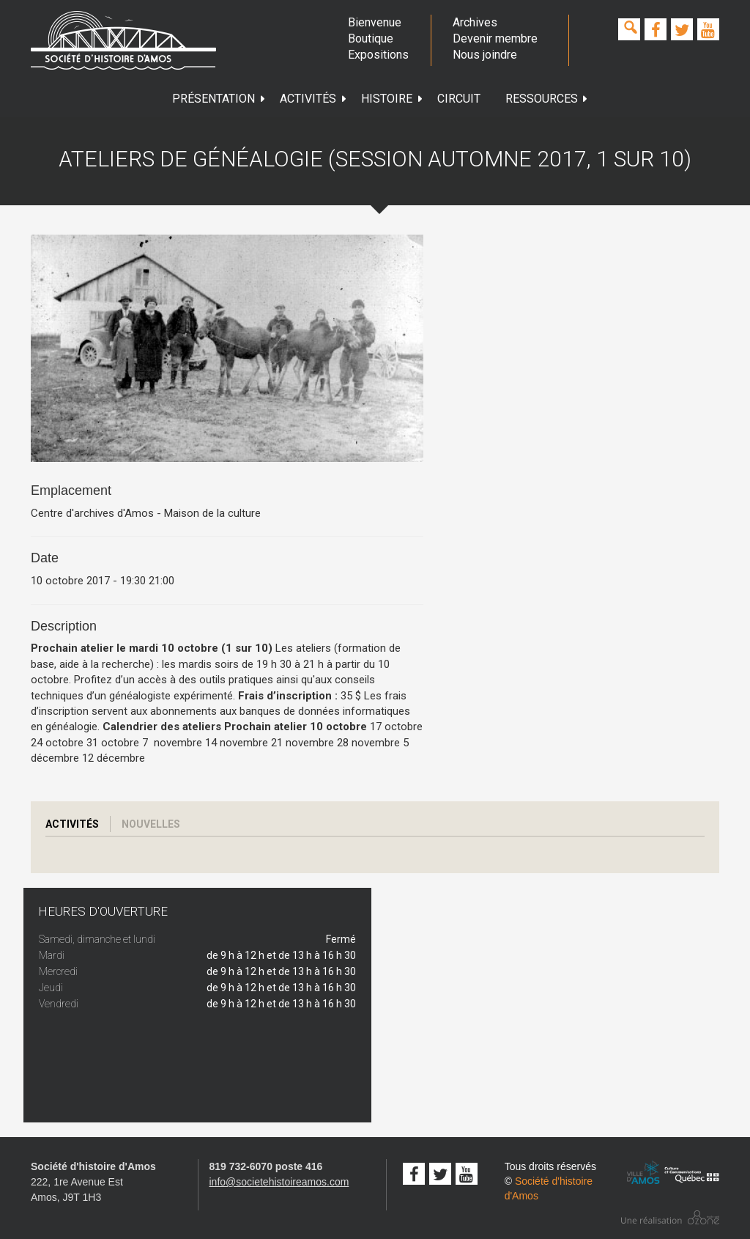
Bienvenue (374, 22)
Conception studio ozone (670, 1217)
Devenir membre (495, 38)
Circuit (458, 99)
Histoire (392, 99)
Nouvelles (151, 824)
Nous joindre (485, 55)
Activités (313, 99)
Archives (475, 22)
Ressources (547, 99)
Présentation (219, 99)
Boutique (370, 38)
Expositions (378, 55)
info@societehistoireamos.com (279, 1182)
